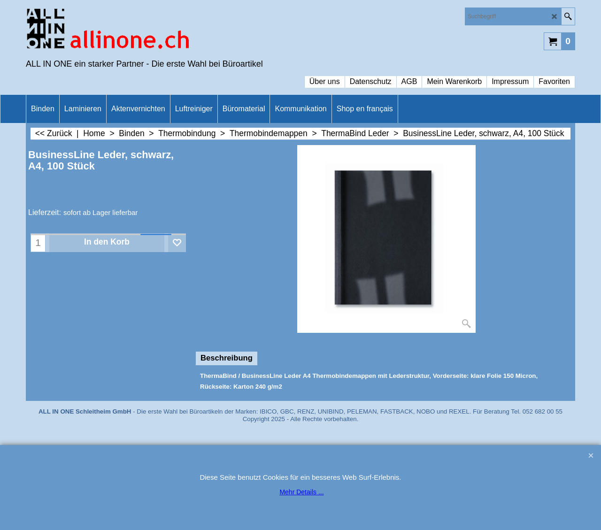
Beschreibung (226, 357)
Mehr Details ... (301, 492)
